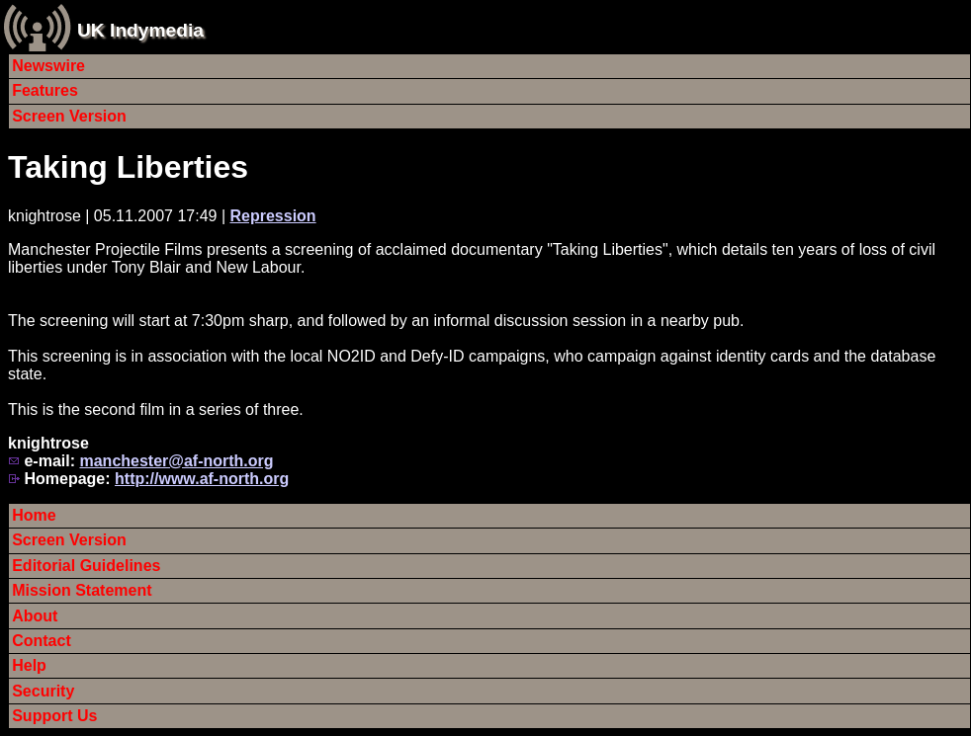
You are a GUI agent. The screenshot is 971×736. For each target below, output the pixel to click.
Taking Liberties (128, 167)
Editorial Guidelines (86, 565)
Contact (41, 640)
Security (43, 691)
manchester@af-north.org (176, 460)
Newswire (48, 65)
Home (33, 515)
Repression (272, 215)
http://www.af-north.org (202, 478)
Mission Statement (81, 590)
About (34, 616)
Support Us (54, 715)
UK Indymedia (140, 30)
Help (29, 665)
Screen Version (69, 116)
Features (45, 90)
